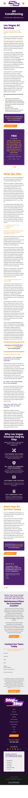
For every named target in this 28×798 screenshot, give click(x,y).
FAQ (14, 729)
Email (14, 159)
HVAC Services (14, 719)
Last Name (6, 656)
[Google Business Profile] (7, 749)
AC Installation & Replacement (12, 225)
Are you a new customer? (9, 669)
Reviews (14, 727)
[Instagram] (15, 749)
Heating (14, 717)
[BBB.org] (20, 749)
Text (10, 159)
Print (18, 159)
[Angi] (17, 749)
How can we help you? (8, 672)
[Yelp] (12, 749)
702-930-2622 (14, 742)
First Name (6, 653)
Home (14, 709)
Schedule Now (13, 735)
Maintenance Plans (14, 722)
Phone (5, 659)
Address (5, 666)
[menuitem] (8, 779)
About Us (14, 712)
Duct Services (14, 724)
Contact (14, 732)
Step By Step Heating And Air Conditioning (13, 40)
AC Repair (7, 228)
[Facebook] (10, 749)
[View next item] (15, 167)
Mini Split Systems (9, 226)
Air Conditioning (14, 714)
